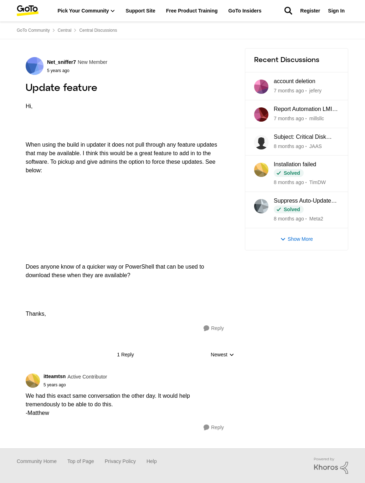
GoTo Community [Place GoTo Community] (33, 30)
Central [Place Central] (65, 30)
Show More (296, 239)
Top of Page (80, 461)
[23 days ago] (289, 182)
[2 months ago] (289, 219)
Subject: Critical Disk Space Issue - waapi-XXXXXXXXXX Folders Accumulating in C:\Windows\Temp (303, 137)
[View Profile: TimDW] (261, 170)
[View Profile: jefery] (261, 87)
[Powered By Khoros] (331, 466)
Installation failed (295, 164)
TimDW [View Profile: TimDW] (317, 182)
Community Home (37, 461)
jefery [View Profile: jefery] (315, 90)
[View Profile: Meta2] (261, 206)
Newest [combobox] (222, 355)
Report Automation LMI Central (303, 109)
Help (151, 461)
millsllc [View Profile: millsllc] (316, 118)
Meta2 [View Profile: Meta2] (316, 219)
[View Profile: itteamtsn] (33, 380)
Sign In (336, 11)
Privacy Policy (120, 461)
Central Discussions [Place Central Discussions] (98, 30)
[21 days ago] (289, 118)
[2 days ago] (289, 91)
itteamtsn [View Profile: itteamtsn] (54, 376)
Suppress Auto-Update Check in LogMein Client (304, 201)
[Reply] (213, 328)
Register (310, 11)
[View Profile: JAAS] (261, 142)
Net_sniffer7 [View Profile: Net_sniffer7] (61, 62)
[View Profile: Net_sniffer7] (34, 66)
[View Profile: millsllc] (261, 114)
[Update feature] (75, 385)
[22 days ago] (289, 146)
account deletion (294, 81)
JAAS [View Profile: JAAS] (315, 146)
